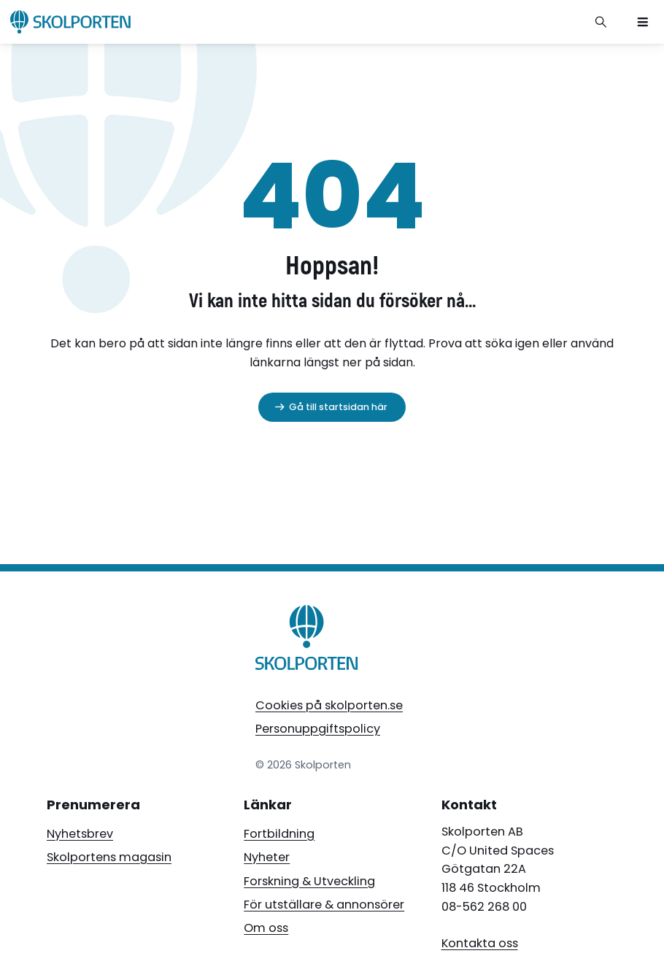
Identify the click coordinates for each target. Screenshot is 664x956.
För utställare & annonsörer (324, 904)
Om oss (266, 928)
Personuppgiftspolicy (317, 728)
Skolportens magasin (109, 857)
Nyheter (267, 857)
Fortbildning (279, 833)
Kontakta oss (479, 943)
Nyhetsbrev (80, 833)
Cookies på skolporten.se (329, 705)
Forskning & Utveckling (309, 881)
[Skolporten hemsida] (70, 22)
